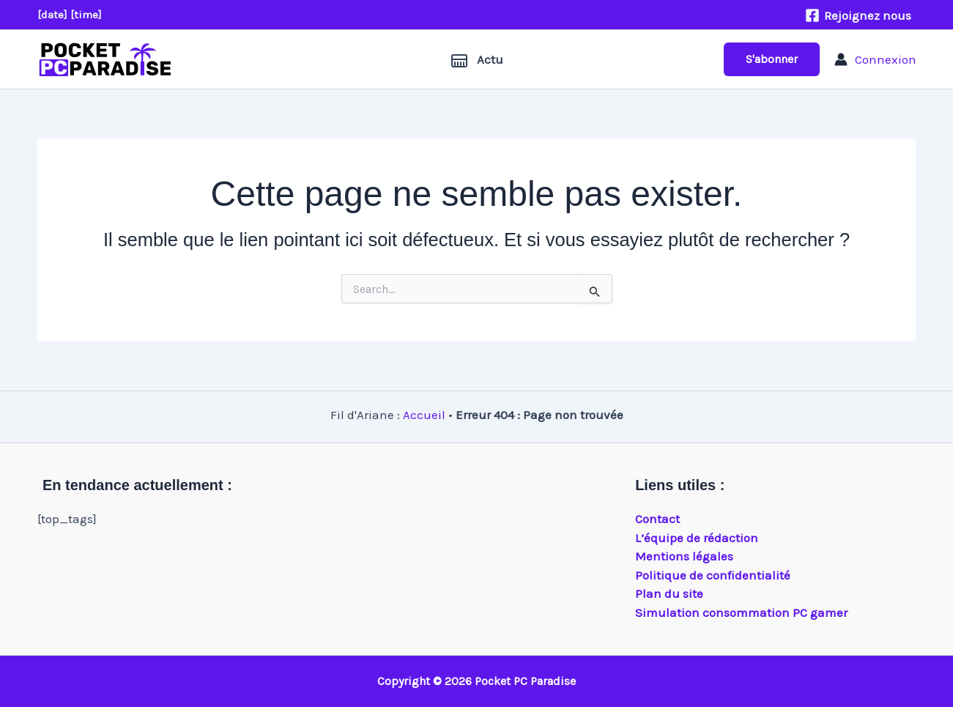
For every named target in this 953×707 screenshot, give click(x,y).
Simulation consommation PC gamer (741, 612)
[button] (772, 59)
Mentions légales (684, 556)
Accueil (424, 414)
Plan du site (669, 593)
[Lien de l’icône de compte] (875, 59)
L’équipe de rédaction (696, 537)
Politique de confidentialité (712, 575)
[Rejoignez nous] (858, 15)
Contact (657, 518)
